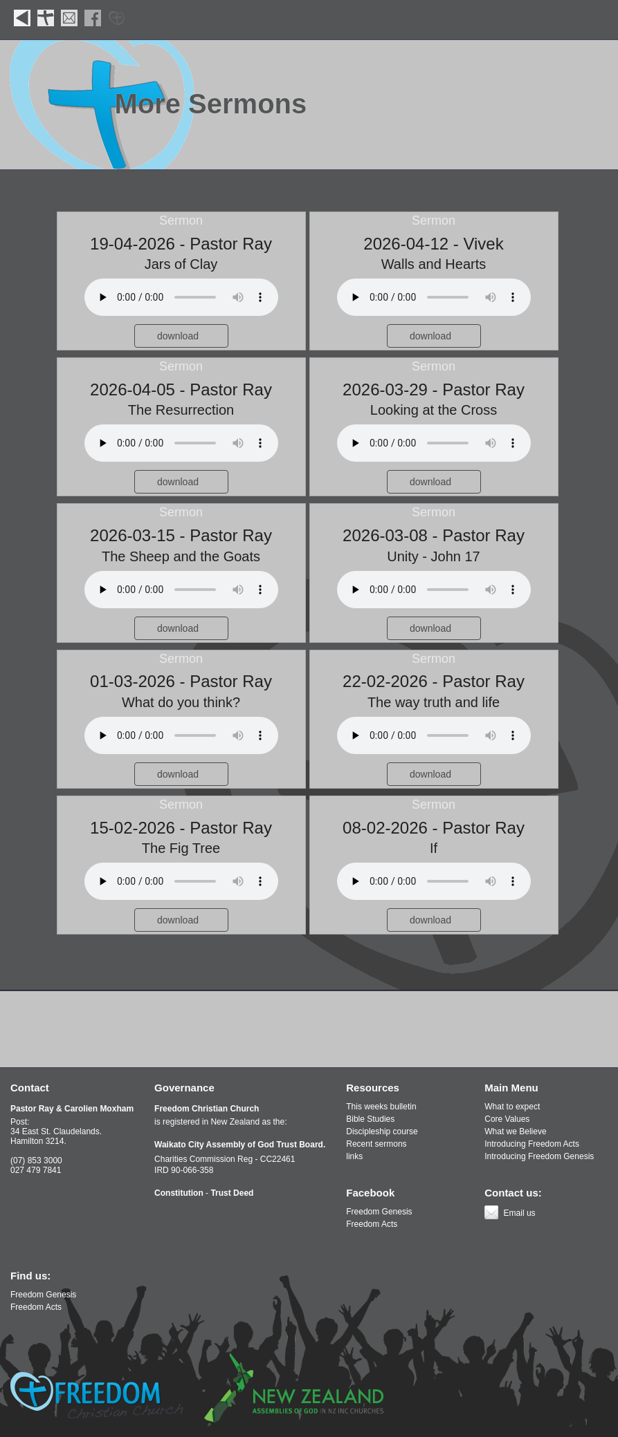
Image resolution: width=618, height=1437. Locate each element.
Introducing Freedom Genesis (539, 1156)
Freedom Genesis (379, 1212)
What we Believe (515, 1131)
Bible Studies (370, 1119)
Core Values (506, 1119)
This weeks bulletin (381, 1106)
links (354, 1156)
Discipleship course (381, 1131)
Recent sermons (376, 1144)
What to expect (512, 1106)
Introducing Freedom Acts (531, 1144)
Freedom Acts (371, 1224)
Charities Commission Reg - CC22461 (224, 1159)
